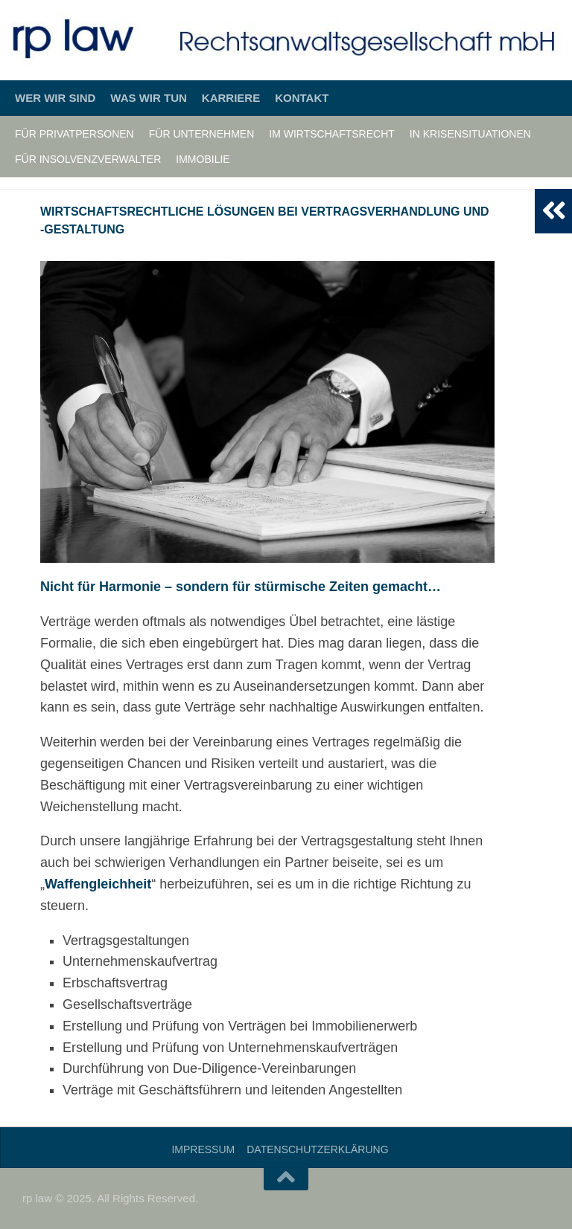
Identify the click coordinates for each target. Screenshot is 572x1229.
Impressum (203, 1149)
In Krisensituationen (470, 134)
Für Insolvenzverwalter (88, 159)
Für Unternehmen (202, 134)
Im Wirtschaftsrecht (332, 134)
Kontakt (301, 97)
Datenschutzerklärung (317, 1149)
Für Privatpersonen (74, 134)
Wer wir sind (55, 97)
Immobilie (202, 159)
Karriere (231, 97)
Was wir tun (148, 97)
